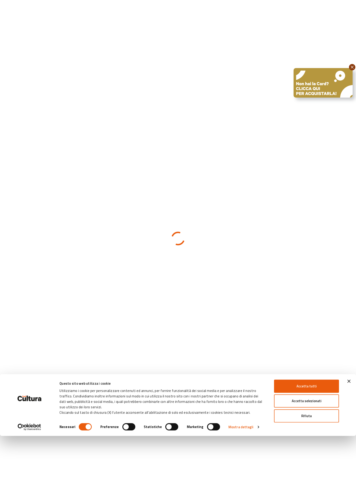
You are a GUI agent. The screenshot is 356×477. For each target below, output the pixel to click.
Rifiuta (306, 456)
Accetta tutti (307, 427)
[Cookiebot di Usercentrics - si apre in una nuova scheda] (29, 468)
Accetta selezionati (306, 442)
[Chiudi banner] (349, 422)
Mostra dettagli (241, 468)
